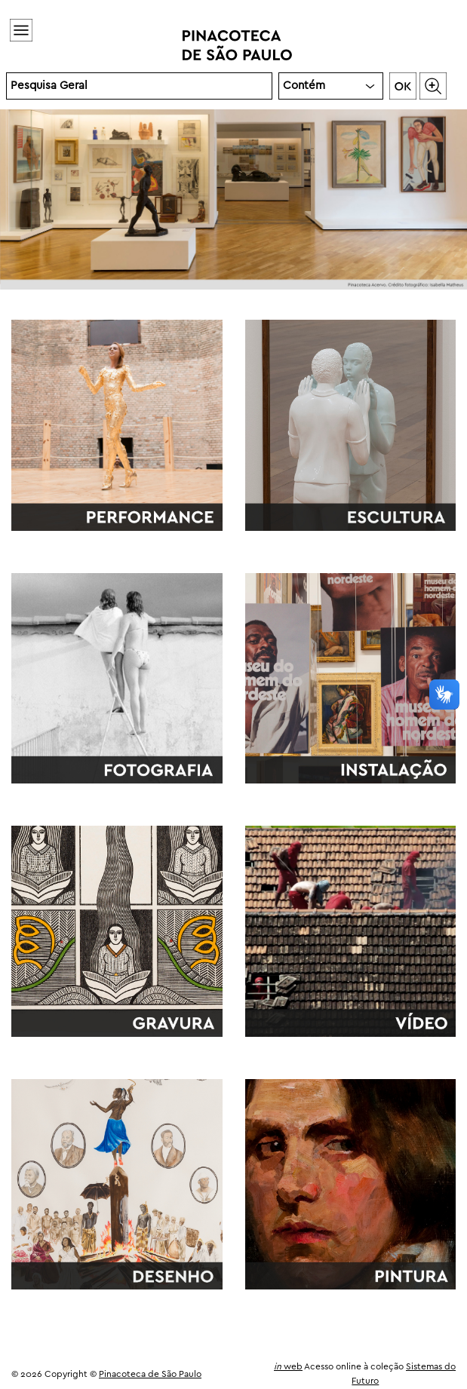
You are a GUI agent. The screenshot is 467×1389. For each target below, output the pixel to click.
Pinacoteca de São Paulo (150, 1374)
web (288, 1367)
